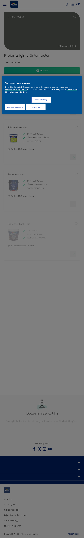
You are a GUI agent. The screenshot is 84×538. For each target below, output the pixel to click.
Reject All (36, 107)
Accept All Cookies (15, 107)
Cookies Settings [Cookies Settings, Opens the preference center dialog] (41, 100)
